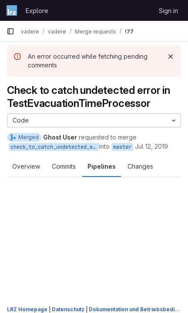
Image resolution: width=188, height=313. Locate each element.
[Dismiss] (170, 56)
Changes (140, 166)
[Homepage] (12, 10)
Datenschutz (68, 309)
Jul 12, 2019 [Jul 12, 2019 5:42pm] (151, 146)
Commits (64, 166)
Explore (37, 10)
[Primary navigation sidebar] (10, 31)
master (122, 146)
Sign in (168, 10)
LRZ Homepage (27, 309)
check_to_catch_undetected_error (54, 146)
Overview (26, 166)
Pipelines (101, 166)
